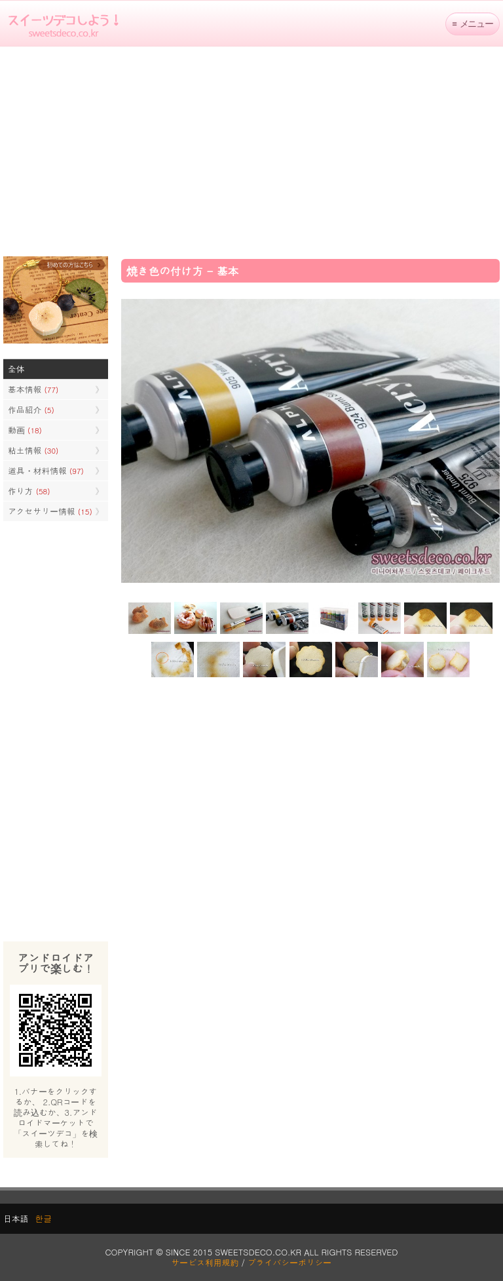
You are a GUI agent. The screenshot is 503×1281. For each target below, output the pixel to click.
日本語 (15, 1218)
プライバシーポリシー (289, 1262)
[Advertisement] (251, 151)
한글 (43, 1218)
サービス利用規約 (205, 1262)
